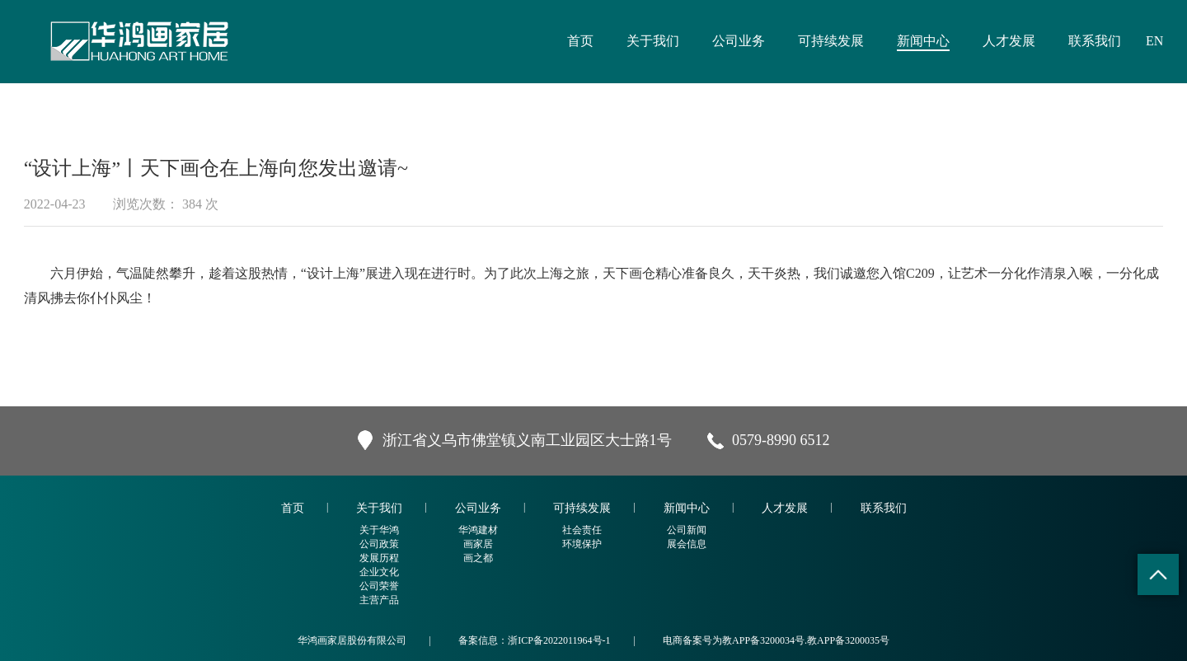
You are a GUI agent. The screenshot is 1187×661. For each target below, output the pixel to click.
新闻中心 (923, 41)
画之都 (478, 558)
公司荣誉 (379, 586)
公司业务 (738, 41)
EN (1154, 41)
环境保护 (582, 544)
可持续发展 (831, 41)
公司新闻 (686, 530)
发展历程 (379, 558)
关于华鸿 (379, 530)
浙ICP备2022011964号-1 (559, 640)
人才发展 (1009, 41)
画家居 (478, 544)
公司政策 (379, 544)
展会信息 (686, 544)
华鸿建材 (478, 530)
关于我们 (652, 41)
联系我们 (1094, 41)
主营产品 (379, 600)
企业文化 (379, 572)
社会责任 (582, 530)
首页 (580, 41)
